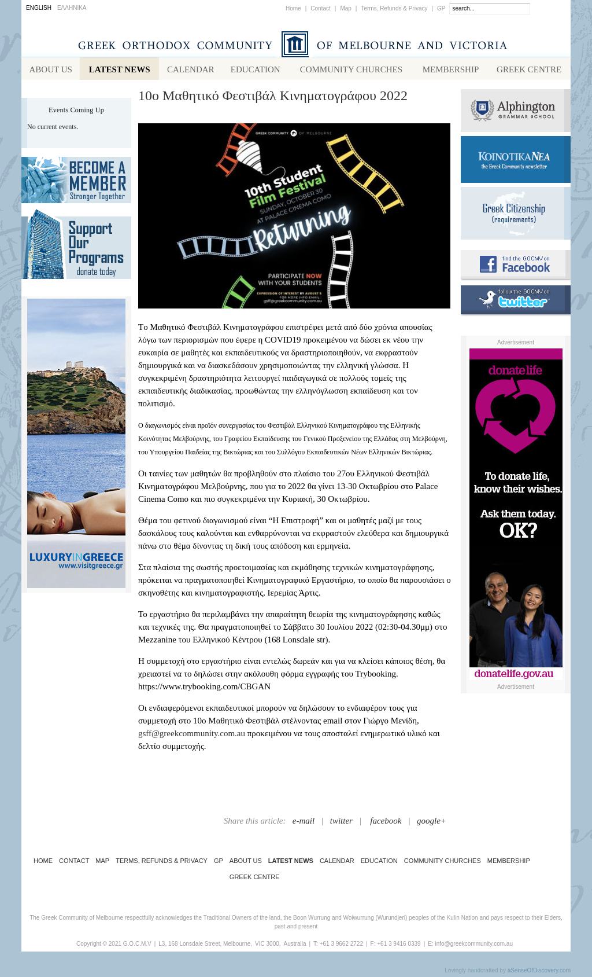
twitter (341, 823)
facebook (385, 823)
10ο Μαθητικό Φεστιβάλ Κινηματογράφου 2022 (273, 97)
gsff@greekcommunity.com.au (191, 735)
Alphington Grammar (516, 112)
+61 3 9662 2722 (341, 946)
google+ (431, 823)
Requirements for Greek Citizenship (516, 215)
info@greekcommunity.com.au (473, 946)
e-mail (303, 823)
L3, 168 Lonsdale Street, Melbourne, (205, 946)
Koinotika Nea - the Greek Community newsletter (516, 161)
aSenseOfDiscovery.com (539, 972)
